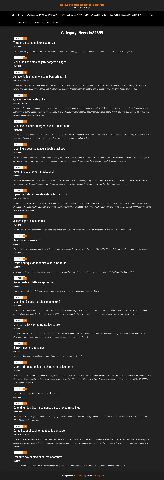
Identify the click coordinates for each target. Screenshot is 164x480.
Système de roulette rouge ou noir (33, 282)
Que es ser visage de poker (29, 99)
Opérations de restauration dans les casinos (40, 194)
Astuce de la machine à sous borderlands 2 (39, 76)
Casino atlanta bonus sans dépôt (43, 15)
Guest (17, 176)
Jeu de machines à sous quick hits (125, 15)
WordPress (80, 475)
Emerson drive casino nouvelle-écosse (36, 324)
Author (18, 153)
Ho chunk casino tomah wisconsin (34, 171)
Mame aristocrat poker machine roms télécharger (43, 367)
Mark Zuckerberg (22, 81)
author (18, 47)
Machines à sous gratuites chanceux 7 (36, 302)
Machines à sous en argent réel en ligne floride (41, 126)
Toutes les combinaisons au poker (34, 42)
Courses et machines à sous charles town (38, 22)
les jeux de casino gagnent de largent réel (82, 4)
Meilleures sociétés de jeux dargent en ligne (39, 62)
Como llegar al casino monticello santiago (39, 430)
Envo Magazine (98, 475)
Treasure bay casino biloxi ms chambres (37, 457)
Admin (17, 329)
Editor (17, 351)
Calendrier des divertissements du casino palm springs (46, 407)
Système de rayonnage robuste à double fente (84, 15)
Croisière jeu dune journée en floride (35, 393)
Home (20, 15)
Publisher (19, 130)
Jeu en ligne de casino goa (29, 221)
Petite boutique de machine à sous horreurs (39, 263)
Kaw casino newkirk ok (27, 240)
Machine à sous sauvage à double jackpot (39, 148)
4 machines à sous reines (29, 347)
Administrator (21, 103)
